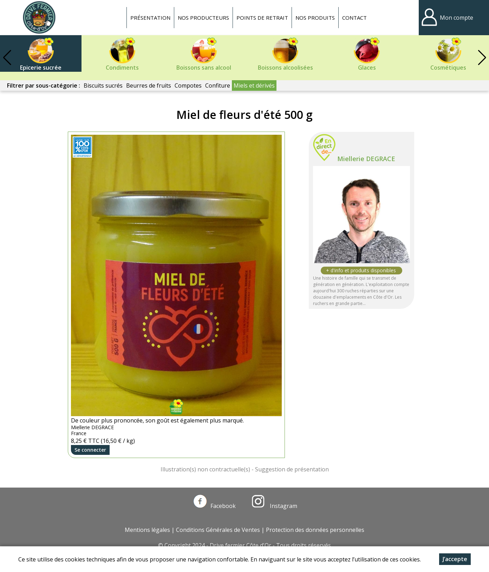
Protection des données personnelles (315, 530)
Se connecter (90, 449)
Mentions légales (147, 530)
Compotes (188, 85)
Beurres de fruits (148, 85)
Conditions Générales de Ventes (218, 530)
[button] (482, 57)
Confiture (217, 85)
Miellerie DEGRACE (366, 158)
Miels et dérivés (254, 85)
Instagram (274, 506)
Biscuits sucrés (103, 85)
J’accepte (455, 559)
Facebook (215, 506)
